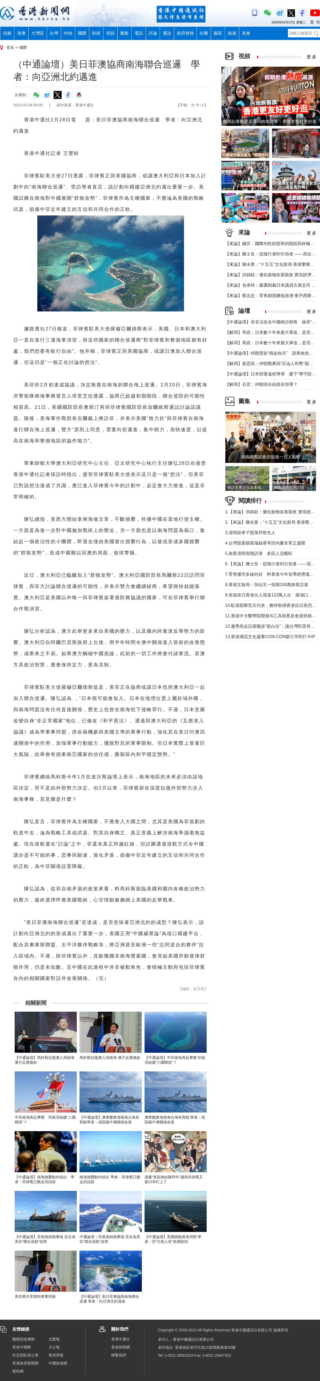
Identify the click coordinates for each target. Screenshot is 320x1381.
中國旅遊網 (58, 1363)
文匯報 (54, 1339)
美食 (246, 33)
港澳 (21, 33)
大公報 (54, 1347)
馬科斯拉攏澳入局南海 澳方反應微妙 (109, 1057)
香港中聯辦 (21, 1347)
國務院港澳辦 (23, 1339)
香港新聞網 (120, 1347)
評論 (153, 33)
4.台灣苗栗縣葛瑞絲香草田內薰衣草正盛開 (265, 543)
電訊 (138, 33)
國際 (82, 33)
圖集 (124, 33)
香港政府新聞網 (25, 1363)
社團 (203, 33)
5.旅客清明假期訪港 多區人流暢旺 (259, 553)
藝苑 (218, 33)
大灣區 (37, 33)
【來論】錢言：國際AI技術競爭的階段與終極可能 (272, 243)
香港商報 (56, 1355)
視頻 (110, 33)
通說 (167, 33)
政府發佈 (185, 33)
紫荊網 (17, 1371)
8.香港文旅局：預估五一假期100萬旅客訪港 (266, 584)
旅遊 (232, 33)
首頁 (10, 47)
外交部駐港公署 (25, 1355)
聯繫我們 (118, 1355)
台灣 (54, 33)
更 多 (311, 57)
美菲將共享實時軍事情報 (35, 1296)
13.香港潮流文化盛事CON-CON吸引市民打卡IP (270, 636)
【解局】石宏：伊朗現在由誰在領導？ (261, 384)
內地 (68, 33)
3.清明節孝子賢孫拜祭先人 (250, 532)
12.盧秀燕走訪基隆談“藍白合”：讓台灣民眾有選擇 (272, 626)
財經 (96, 33)
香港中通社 (120, 1339)
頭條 (7, 33)
